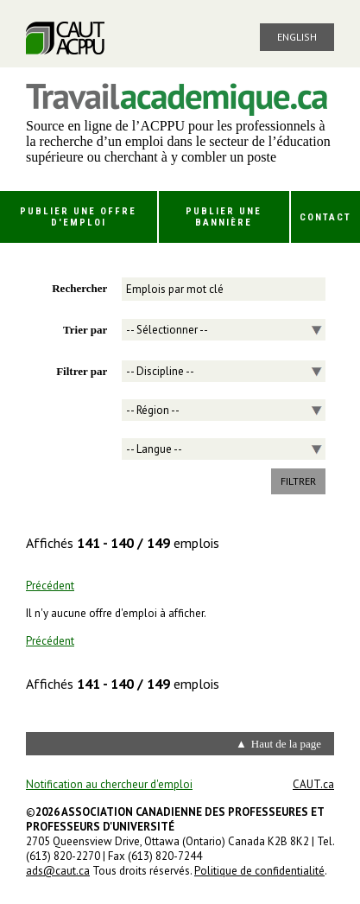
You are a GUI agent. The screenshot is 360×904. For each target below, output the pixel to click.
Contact (325, 217)
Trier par (85, 329)
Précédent (50, 585)
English (297, 36)
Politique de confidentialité (259, 870)
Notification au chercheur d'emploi (109, 784)
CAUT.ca (313, 784)
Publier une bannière (224, 217)
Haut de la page (286, 743)
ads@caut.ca (58, 870)
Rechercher (79, 288)
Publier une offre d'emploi (78, 217)
